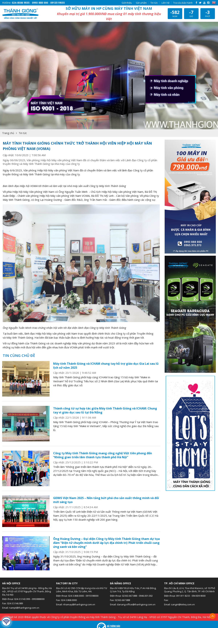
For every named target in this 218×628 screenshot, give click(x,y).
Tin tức (154, 2)
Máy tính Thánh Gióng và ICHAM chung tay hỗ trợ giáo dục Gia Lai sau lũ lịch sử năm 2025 (106, 366)
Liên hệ (165, 2)
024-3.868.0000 (76, 595)
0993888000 (38, 599)
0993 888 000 (40, 2)
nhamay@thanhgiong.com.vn (79, 604)
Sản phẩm (141, 2)
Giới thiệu (127, 2)
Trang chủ (8, 133)
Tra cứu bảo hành (183, 2)
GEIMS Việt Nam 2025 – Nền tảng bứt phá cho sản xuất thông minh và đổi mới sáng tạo (106, 500)
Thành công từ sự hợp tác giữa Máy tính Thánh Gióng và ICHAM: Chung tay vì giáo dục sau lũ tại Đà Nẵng (105, 410)
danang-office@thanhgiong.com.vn (136, 604)
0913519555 (57, 2)
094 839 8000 (198, 595)
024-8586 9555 (21, 2)
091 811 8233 (183, 595)
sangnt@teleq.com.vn (183, 604)
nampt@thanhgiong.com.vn (24, 607)
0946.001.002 (146, 595)
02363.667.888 (129, 595)
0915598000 (92, 595)
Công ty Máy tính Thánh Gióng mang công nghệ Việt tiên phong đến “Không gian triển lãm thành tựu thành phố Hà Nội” (102, 455)
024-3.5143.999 (22, 599)
